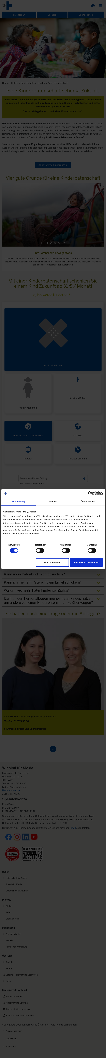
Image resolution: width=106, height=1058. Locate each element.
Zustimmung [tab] (18, 501)
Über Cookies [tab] (87, 501)
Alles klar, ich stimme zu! (86, 562)
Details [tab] (53, 501)
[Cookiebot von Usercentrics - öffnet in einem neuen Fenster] (90, 493)
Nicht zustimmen (52, 562)
